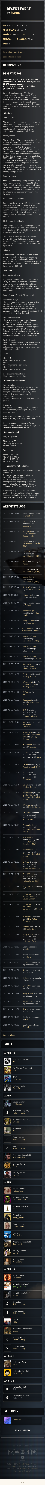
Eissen (25, 541)
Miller (25, 561)
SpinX (25, 785)
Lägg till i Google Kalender (14, 52)
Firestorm (27, 595)
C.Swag (26, 862)
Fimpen (26, 927)
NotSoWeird (28, 587)
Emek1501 (27, 813)
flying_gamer (28, 621)
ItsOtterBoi (27, 551)
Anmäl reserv (22, 1430)
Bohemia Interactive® (29, 1469)
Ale (24, 772)
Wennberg (27, 682)
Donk (25, 674)
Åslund (28, 605)
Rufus (25, 521)
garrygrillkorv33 (29, 577)
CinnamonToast (29, 636)
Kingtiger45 (28, 664)
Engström (29, 516)
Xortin (25, 569)
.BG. (24, 710)
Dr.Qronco (27, 531)
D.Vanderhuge (28, 611)
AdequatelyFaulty (30, 825)
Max (24, 722)
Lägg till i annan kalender (13, 57)
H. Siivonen (28, 894)
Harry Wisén (28, 934)
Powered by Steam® (22, 1471)
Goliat (25, 765)
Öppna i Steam (9, 1035)
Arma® (19, 1466)
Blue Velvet (27, 628)
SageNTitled (28, 874)
